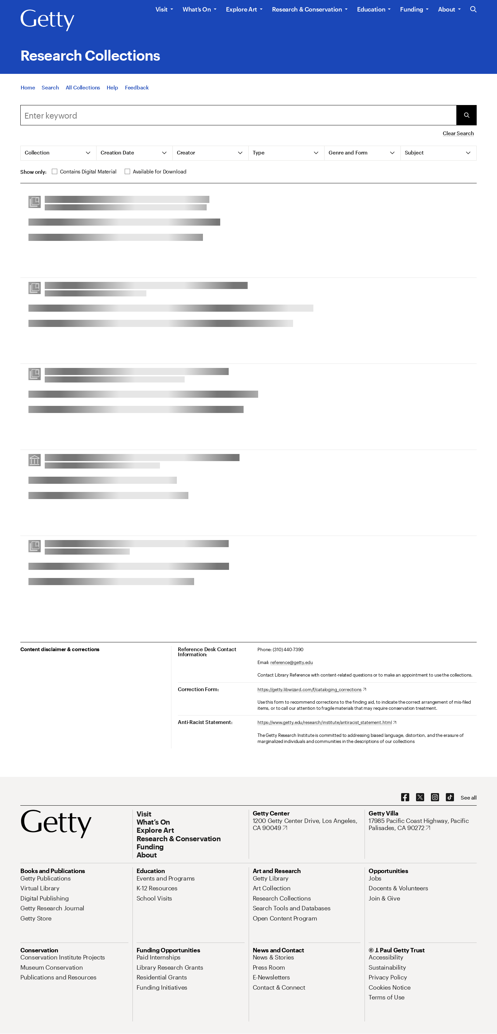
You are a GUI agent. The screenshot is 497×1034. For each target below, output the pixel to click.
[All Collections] (83, 87)
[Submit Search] (466, 115)
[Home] (28, 87)
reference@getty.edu (291, 662)
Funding (411, 9)
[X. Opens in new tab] (420, 797)
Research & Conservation (307, 9)
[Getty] (47, 20)
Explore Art (241, 9)
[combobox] (238, 115)
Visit (162, 9)
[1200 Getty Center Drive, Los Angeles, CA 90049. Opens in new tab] (307, 824)
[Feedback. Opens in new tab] (137, 87)
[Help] (112, 87)
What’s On (197, 9)
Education (371, 9)
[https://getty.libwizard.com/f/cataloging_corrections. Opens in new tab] (311, 690)
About (446, 9)
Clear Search (458, 133)
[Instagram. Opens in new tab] (435, 797)
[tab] (59, 153)
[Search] (50, 87)
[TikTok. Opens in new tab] (450, 797)
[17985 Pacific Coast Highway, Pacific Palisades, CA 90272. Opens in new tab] (423, 824)
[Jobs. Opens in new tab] (375, 878)
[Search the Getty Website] (473, 9)
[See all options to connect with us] (469, 797)
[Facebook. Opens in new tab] (405, 797)
